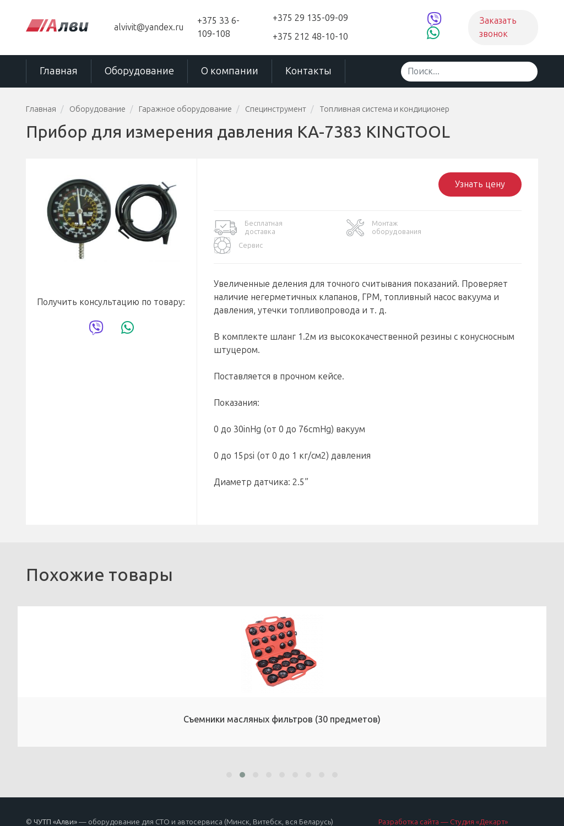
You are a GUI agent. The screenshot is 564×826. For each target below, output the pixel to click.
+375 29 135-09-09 (310, 18)
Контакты (308, 71)
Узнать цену (480, 183)
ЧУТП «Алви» (55, 802)
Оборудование (139, 71)
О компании (229, 71)
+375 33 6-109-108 (218, 27)
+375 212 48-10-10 (310, 36)
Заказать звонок (498, 27)
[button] (229, 755)
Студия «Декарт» (479, 802)
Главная (59, 71)
